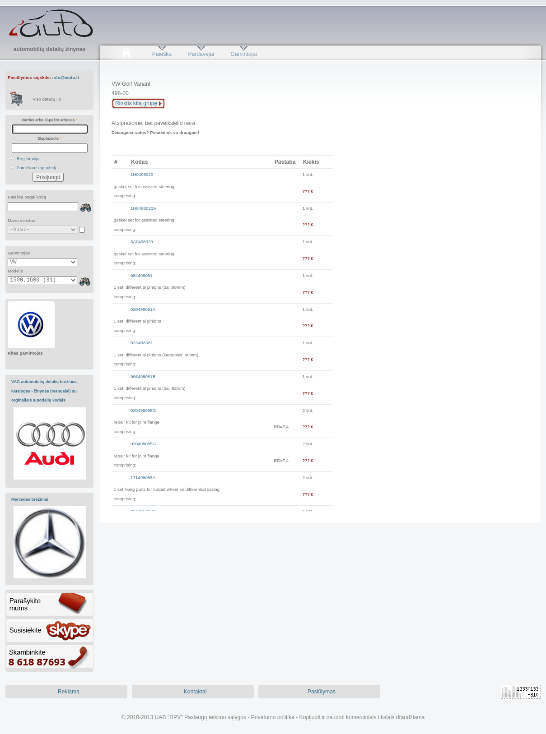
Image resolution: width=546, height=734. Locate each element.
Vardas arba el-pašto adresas (49, 120)
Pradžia (126, 54)
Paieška (162, 54)
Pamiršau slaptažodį (36, 167)
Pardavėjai (201, 54)
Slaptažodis (49, 138)
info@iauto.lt (65, 77)
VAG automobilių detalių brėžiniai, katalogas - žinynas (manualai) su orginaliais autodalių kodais (44, 390)
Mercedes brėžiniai (29, 499)
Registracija (28, 158)
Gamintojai (243, 54)
